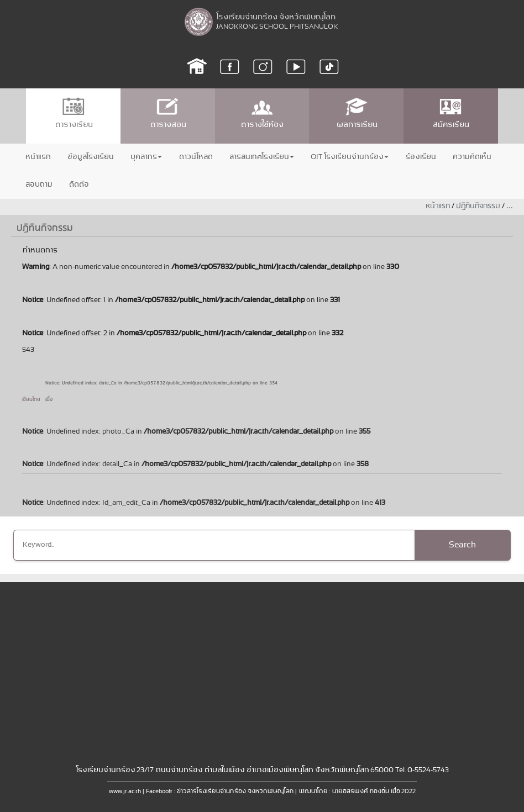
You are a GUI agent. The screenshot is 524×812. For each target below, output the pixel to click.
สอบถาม (38, 184)
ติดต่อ (78, 184)
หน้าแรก (37, 157)
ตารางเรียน (73, 113)
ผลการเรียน (356, 113)
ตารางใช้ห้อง (261, 113)
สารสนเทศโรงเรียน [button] (261, 157)
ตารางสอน (168, 113)
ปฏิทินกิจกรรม (478, 206)
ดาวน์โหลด (195, 157)
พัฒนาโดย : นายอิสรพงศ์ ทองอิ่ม (343, 791)
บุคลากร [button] (146, 157)
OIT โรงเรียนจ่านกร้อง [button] (350, 157)
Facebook (159, 791)
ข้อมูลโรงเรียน (90, 157)
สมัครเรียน (450, 113)
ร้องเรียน (420, 157)
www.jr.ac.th (125, 791)
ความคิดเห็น (471, 157)
